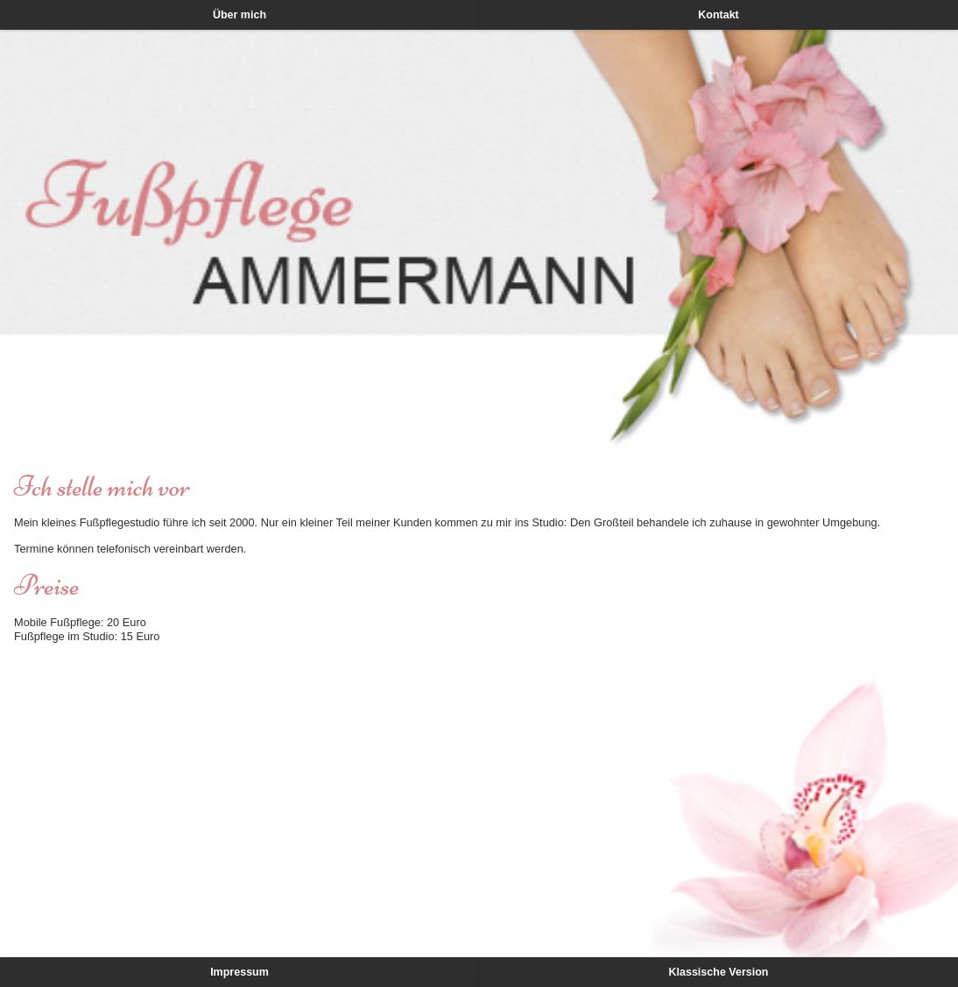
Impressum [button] (239, 972)
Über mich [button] (239, 15)
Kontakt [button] (718, 15)
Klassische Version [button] (719, 972)
